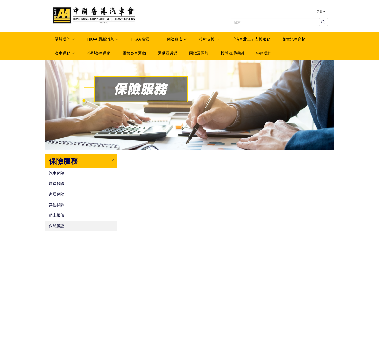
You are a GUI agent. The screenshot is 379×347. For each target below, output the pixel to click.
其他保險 (56, 205)
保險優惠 (56, 226)
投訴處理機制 (232, 53)
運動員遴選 (167, 53)
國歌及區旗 (199, 53)
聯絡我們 (263, 53)
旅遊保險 (56, 183)
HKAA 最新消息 (103, 39)
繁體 (321, 11)
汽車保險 (56, 173)
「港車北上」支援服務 (251, 39)
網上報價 (56, 215)
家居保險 (56, 194)
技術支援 (209, 39)
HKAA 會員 (142, 39)
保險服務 (177, 39)
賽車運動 (65, 53)
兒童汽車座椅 (294, 39)
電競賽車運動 (134, 53)
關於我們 (65, 39)
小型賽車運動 (98, 53)
